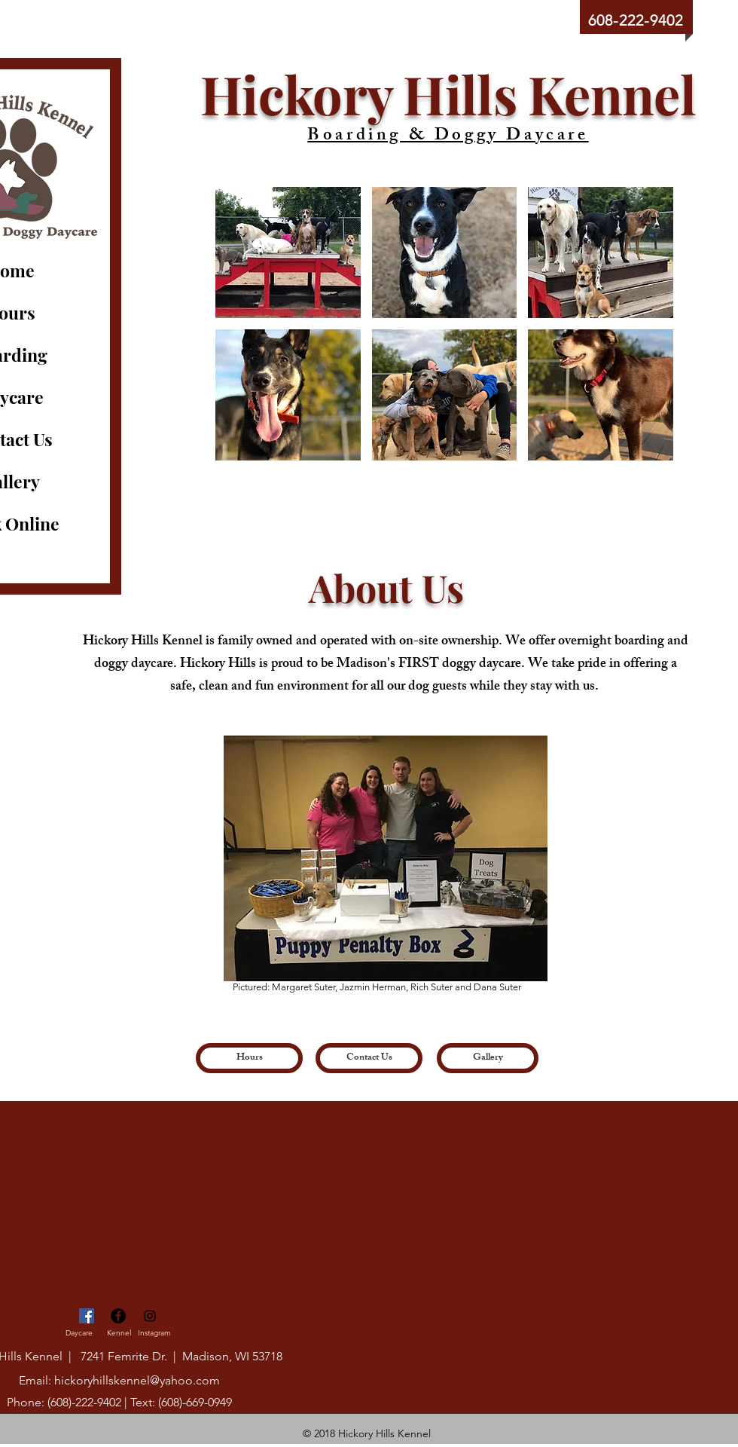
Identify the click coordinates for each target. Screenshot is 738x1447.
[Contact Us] (369, 1058)
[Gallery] (487, 1058)
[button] (288, 252)
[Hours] (249, 1058)
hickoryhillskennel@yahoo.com (137, 1380)
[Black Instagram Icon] (149, 1315)
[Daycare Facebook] (86, 1315)
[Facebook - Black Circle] (118, 1315)
